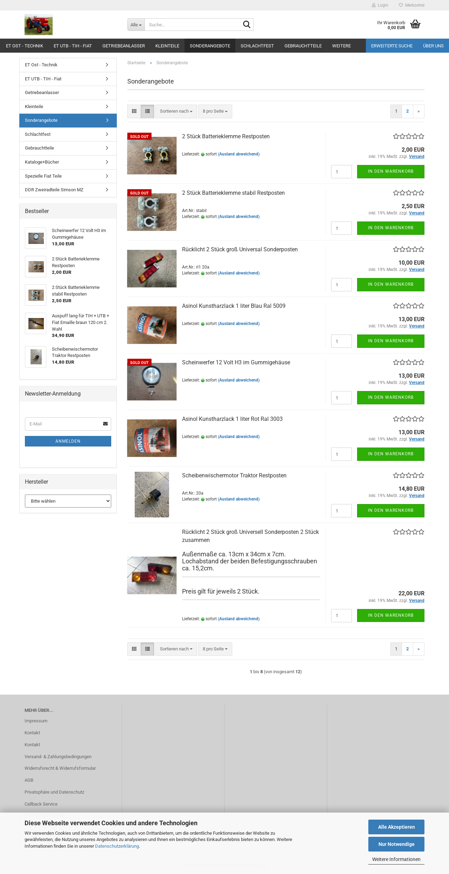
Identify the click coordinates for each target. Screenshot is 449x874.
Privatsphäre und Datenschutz (54, 792)
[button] (134, 111)
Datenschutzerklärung (117, 846)
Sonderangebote (210, 45)
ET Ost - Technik (24, 45)
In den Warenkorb (391, 171)
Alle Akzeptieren (396, 827)
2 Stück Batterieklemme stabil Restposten (233, 193)
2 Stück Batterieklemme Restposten (226, 136)
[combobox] (176, 111)
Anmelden (68, 441)
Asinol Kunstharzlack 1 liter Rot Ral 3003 (232, 419)
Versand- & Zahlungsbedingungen (58, 756)
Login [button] (380, 5)
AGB (29, 780)
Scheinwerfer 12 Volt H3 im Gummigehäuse (236, 362)
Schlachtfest (257, 45)
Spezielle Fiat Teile (43, 176)
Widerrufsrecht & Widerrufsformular (60, 768)
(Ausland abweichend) (239, 154)
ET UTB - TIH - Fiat (73, 45)
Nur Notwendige (396, 844)
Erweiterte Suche (392, 45)
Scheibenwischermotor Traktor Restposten (234, 475)
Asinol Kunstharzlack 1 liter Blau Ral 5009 (234, 306)
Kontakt (32, 732)
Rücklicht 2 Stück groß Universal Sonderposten (240, 249)
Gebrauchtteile (303, 45)
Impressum (36, 720)
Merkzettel (411, 5)
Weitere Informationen (396, 859)
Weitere (341, 45)
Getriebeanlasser (123, 45)
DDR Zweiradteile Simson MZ (54, 189)
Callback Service (41, 804)
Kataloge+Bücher (42, 162)
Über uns (433, 45)
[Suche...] (136, 24)
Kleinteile (167, 45)
